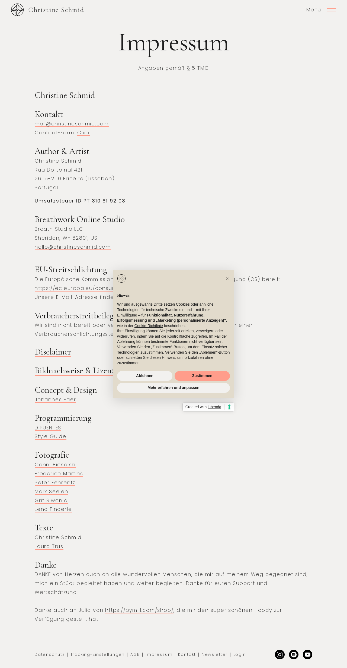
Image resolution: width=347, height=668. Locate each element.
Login (239, 654)
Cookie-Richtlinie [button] (148, 326)
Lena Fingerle (53, 509)
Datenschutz (50, 654)
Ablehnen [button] (144, 375)
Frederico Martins (59, 473)
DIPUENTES (48, 427)
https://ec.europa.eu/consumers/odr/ (87, 288)
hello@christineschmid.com (73, 246)
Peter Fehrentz (55, 482)
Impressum (159, 654)
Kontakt (187, 654)
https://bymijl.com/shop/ (139, 610)
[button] (227, 278)
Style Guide (50, 436)
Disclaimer (53, 351)
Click (83, 132)
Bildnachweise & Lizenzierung (86, 370)
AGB (135, 654)
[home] (47, 9)
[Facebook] (307, 654)
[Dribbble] (293, 654)
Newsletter (215, 654)
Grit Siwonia (51, 500)
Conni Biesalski (55, 464)
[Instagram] (279, 654)
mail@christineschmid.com (72, 123)
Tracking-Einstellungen (97, 654)
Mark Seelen (51, 491)
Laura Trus (49, 546)
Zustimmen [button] (202, 375)
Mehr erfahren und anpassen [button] (173, 387)
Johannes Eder (55, 399)
